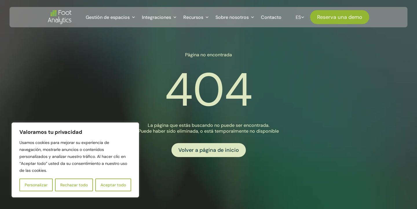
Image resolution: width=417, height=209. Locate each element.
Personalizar (36, 185)
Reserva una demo (339, 17)
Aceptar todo (113, 185)
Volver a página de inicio (208, 150)
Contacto (271, 17)
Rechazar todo (74, 185)
